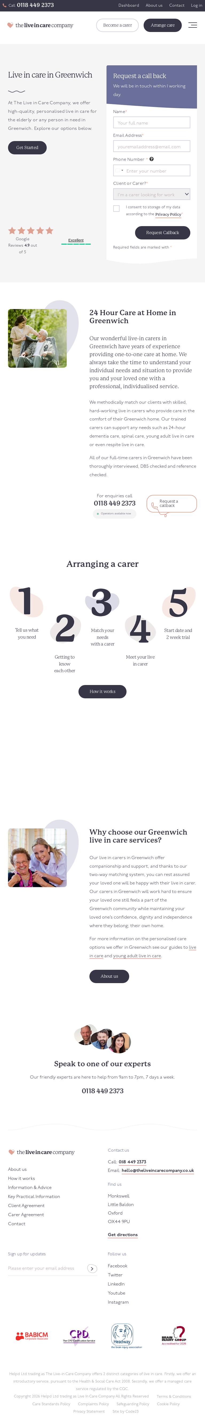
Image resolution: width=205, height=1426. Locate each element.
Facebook (117, 1266)
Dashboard (129, 6)
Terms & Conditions (174, 1397)
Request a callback (169, 503)
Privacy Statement (89, 1412)
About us (154, 6)
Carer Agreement (26, 1215)
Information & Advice (30, 1187)
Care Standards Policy (51, 1404)
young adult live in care (137, 956)
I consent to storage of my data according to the (154, 211)
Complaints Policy (93, 1404)
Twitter (115, 1275)
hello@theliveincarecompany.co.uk (158, 1170)
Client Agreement (26, 1206)
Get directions (123, 1235)
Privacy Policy (168, 214)
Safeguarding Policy (133, 1404)
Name (120, 112)
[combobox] (119, 170)
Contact (176, 6)
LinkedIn (116, 1284)
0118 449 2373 (35, 5)
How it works (21, 1178)
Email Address (128, 136)
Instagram (118, 1302)
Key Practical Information (34, 1197)
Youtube (116, 1293)
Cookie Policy (168, 1404)
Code (132, 1412)
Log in (196, 6)
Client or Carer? (130, 184)
